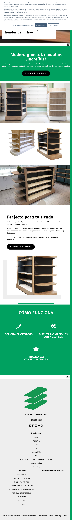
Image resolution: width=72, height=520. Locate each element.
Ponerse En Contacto (36, 73)
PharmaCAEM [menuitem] (36, 452)
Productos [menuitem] (36, 433)
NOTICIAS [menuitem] (21, 500)
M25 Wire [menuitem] (36, 441)
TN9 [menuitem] (36, 445)
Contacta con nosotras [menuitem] (52, 471)
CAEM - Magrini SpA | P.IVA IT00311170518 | (16, 515)
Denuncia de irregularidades (58, 516)
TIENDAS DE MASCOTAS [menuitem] (21, 493)
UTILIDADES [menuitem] (21, 497)
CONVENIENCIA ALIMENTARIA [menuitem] (21, 486)
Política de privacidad (38, 516)
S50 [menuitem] (36, 448)
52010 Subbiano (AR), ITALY (36, 414)
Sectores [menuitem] (22, 471)
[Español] (69, 44)
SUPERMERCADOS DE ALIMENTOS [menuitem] (21, 489)
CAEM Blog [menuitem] (36, 467)
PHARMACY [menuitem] (21, 475)
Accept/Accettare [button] (40, 25)
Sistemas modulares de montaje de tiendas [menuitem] (36, 459)
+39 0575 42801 (36, 420)
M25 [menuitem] (36, 437)
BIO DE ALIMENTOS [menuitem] (21, 482)
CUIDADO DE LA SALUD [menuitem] (21, 478)
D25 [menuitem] (36, 456)
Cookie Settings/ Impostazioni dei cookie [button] (23, 25)
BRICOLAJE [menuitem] (21, 504)
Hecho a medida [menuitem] (36, 463)
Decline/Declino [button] (54, 25)
